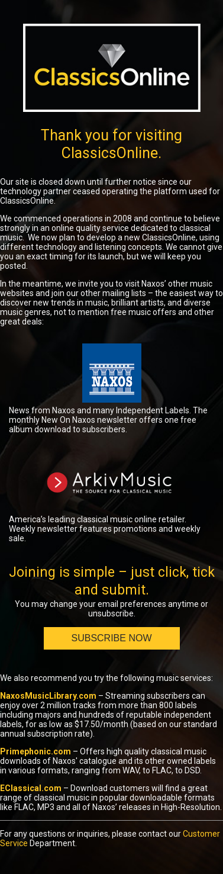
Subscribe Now (111, 638)
